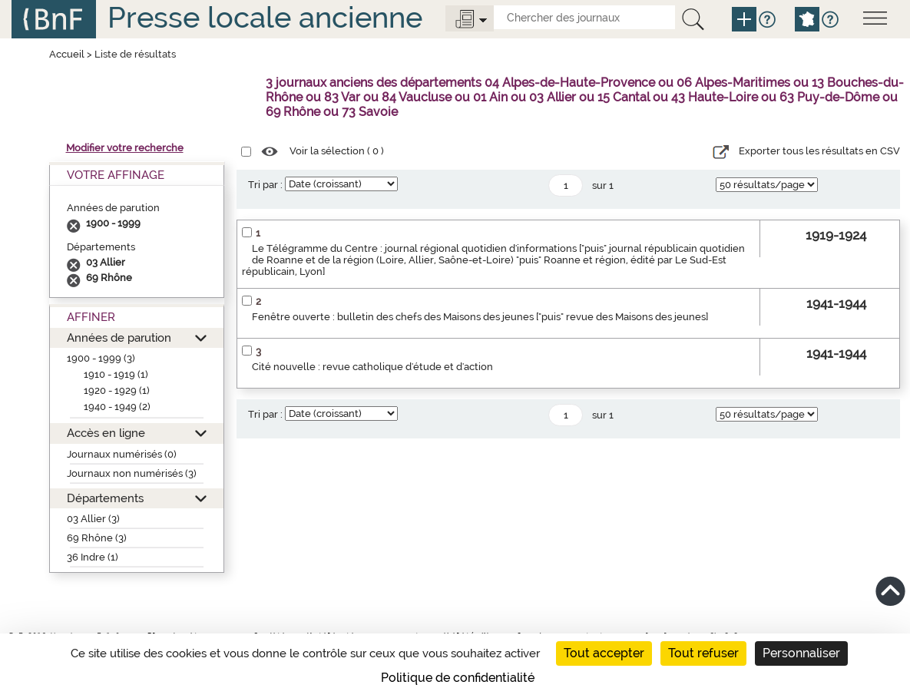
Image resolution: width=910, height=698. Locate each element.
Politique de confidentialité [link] (457, 677)
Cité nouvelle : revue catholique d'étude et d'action (372, 366)
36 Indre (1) (92, 557)
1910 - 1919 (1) (116, 374)
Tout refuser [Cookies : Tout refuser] (703, 653)
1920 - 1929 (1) (117, 390)
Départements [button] (105, 497)
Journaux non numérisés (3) (132, 473)
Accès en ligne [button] (106, 432)
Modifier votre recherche (125, 148)
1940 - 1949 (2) (117, 406)
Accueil (66, 54)
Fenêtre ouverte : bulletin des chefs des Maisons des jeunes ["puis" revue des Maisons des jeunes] (480, 317)
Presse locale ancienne (265, 17)
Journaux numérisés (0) (122, 454)
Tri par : (265, 184)
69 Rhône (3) (97, 538)
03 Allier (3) (93, 518)
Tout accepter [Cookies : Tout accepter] (604, 653)
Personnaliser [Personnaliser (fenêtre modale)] (801, 653)
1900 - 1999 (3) (101, 358)
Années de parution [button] (119, 337)
